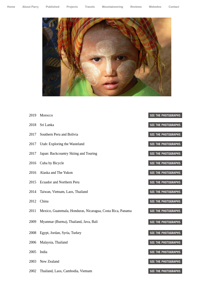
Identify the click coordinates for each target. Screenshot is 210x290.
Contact (173, 6)
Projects (72, 6)
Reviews (136, 6)
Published (53, 6)
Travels (90, 6)
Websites (155, 6)
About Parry (30, 6)
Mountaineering (112, 6)
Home (11, 6)
